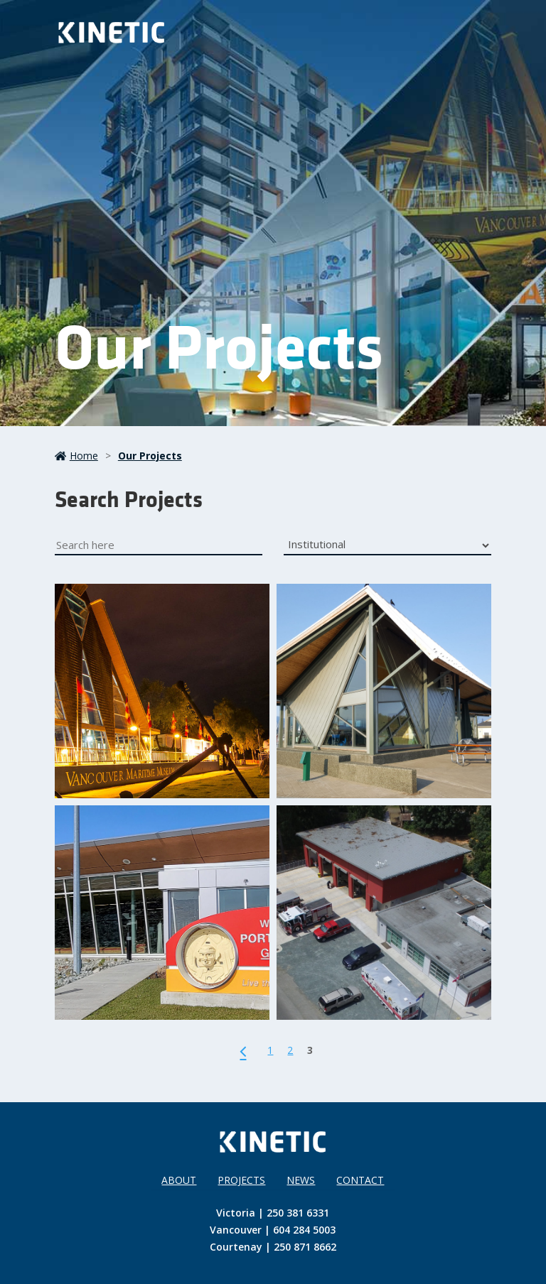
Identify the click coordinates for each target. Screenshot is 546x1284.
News (301, 1180)
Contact (360, 1180)
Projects (241, 1180)
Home (76, 455)
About (178, 1180)
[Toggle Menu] (471, 32)
